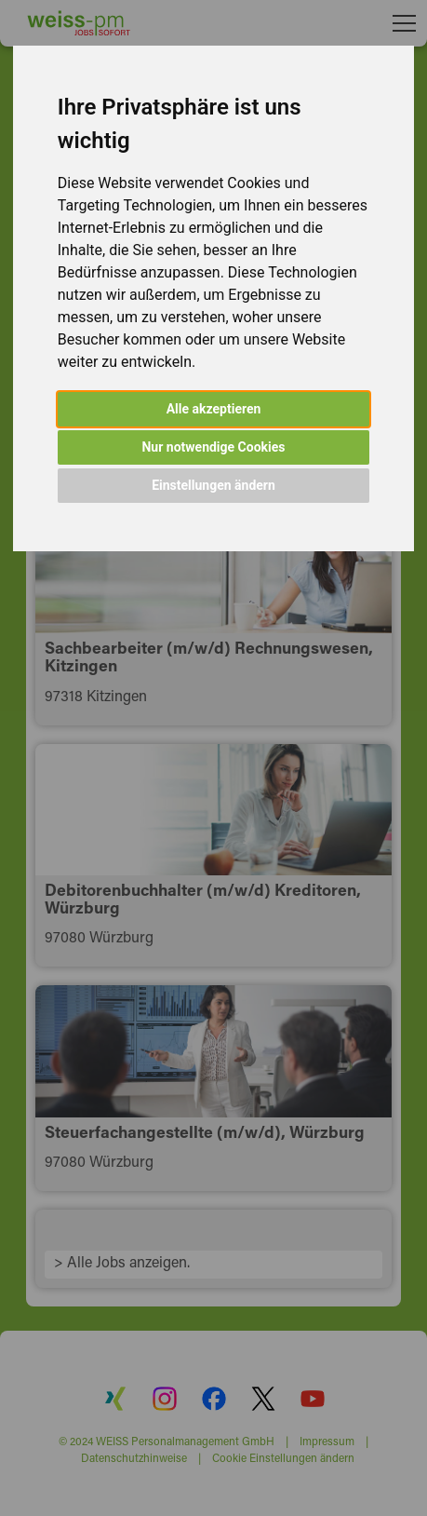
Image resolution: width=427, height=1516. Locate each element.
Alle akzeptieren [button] (214, 408)
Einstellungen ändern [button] (213, 485)
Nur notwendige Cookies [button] (213, 447)
